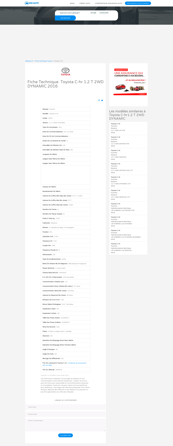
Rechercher (114, 13)
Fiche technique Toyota (43, 56)
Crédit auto (83, 3)
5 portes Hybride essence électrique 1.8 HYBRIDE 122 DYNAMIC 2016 (121, 216)
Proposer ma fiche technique (138, 3)
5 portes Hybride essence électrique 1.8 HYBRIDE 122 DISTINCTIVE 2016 (122, 203)
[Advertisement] (86, 37)
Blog (71, 3)
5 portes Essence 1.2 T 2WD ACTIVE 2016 (118, 123)
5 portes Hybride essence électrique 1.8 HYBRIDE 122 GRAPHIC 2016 (121, 243)
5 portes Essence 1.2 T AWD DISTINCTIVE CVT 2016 (122, 163)
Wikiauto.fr (29, 56)
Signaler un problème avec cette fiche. (55, 370)
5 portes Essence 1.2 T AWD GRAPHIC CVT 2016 (120, 189)
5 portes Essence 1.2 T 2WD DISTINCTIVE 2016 (120, 136)
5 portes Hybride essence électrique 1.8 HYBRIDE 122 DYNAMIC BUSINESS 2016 (126, 229)
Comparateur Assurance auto (108, 3)
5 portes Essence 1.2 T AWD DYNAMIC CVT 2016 (121, 176)
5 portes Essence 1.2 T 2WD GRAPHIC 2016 (118, 149)
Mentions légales (108, 442)
